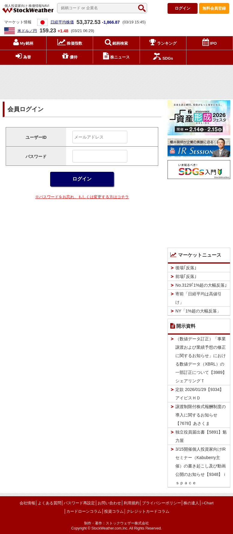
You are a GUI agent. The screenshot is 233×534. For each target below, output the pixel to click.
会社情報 (27, 503)
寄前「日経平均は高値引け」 (198, 298)
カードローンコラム (83, 511)
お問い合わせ (109, 503)
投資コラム (114, 511)
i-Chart (207, 503)
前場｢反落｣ (185, 276)
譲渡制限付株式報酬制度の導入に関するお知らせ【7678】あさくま (200, 415)
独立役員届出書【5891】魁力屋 (201, 436)
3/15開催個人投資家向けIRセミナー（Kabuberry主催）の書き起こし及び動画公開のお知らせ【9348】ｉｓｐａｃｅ (201, 466)
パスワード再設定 (79, 503)
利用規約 (131, 503)
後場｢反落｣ (185, 267)
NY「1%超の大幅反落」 (198, 311)
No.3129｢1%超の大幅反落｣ (201, 285)
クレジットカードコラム (147, 511)
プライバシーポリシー (161, 503)
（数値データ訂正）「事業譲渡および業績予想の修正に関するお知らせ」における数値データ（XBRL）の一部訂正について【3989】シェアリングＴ (201, 359)
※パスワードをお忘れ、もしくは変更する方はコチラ (82, 197)
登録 (214, 8)
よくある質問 (49, 503)
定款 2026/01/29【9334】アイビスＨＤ (199, 393)
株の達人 (191, 503)
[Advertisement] (116, 80)
